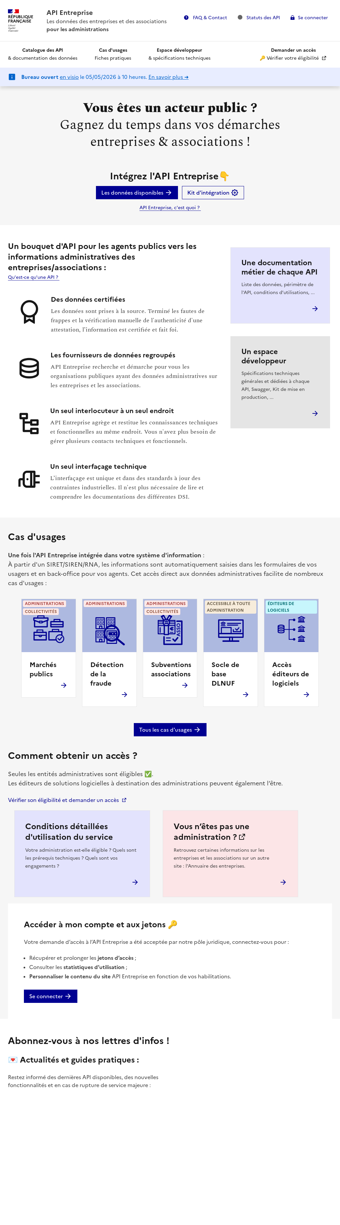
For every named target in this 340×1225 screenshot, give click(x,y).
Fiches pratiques (113, 54)
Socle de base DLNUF (225, 674)
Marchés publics (43, 669)
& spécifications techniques (179, 54)
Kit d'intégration (213, 193)
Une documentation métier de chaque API (279, 267)
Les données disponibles (137, 193)
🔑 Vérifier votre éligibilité (290, 54)
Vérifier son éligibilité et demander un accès (63, 800)
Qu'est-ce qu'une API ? (33, 277)
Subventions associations (171, 669)
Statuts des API (259, 17)
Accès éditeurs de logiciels (290, 674)
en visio (69, 77)
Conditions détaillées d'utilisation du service (69, 832)
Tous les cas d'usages (170, 730)
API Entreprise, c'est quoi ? (170, 207)
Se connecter (313, 17)
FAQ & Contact (209, 17)
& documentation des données (42, 54)
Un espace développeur (263, 356)
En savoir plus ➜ (168, 77)
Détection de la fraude (107, 674)
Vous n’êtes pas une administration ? (211, 832)
